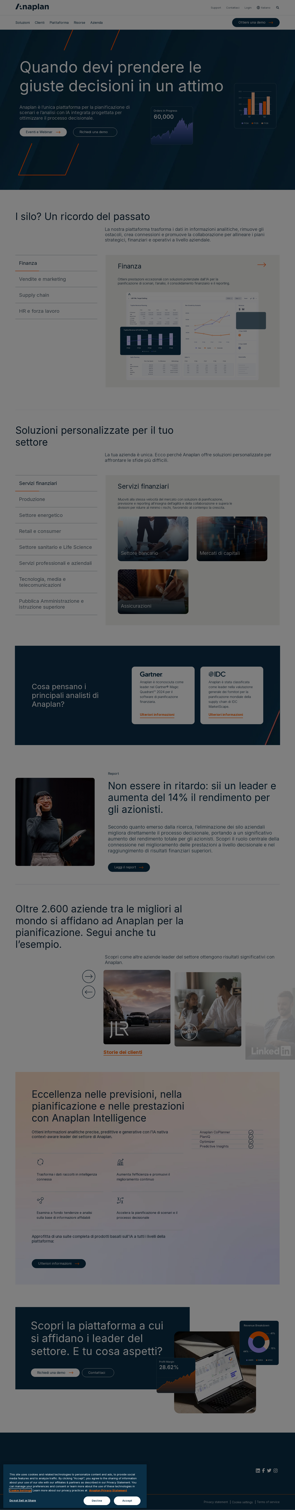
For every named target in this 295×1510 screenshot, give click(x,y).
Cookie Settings (20, 1490)
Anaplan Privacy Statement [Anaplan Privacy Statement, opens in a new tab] (108, 1490)
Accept (127, 1500)
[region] (75, 1486)
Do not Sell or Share (22, 1500)
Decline (97, 1500)
